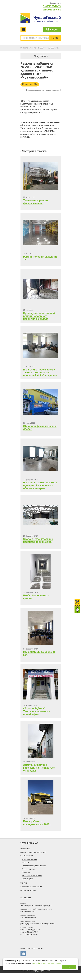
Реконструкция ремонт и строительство (42, 90)
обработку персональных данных (47, 963)
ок (69, 967)
